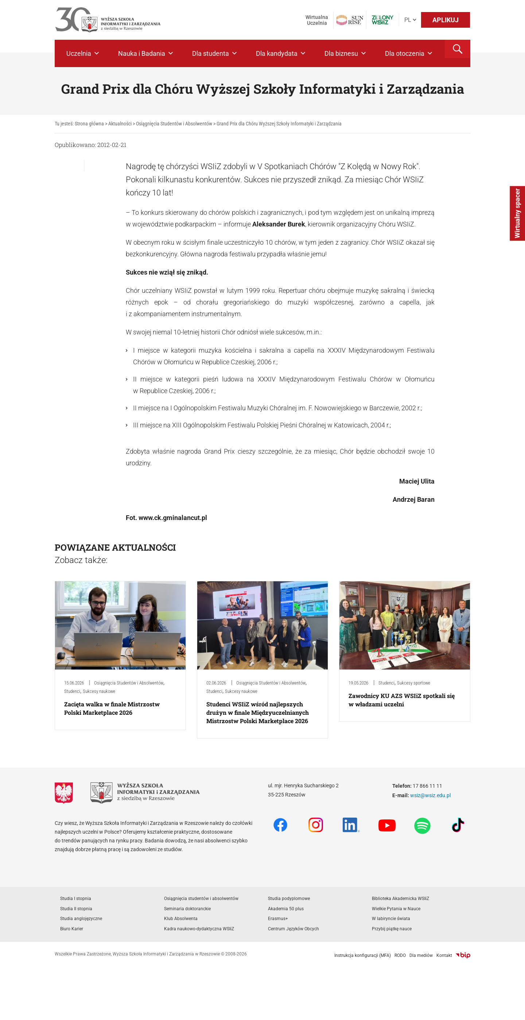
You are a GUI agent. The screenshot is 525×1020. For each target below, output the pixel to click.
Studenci (72, 691)
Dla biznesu (345, 53)
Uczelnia (83, 53)
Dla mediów (421, 955)
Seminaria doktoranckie (187, 908)
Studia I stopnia (75, 898)
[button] (457, 49)
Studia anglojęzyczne (81, 918)
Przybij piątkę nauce (392, 928)
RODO (400, 955)
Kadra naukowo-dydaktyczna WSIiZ (199, 928)
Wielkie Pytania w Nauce (396, 908)
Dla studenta (215, 53)
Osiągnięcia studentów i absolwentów (201, 898)
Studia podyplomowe (289, 898)
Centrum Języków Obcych (293, 928)
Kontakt (444, 955)
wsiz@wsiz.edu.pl (430, 795)
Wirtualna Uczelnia (317, 20)
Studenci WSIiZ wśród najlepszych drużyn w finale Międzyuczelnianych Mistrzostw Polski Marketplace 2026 (257, 712)
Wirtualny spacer (517, 213)
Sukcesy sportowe (413, 683)
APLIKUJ (445, 20)
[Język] (410, 20)
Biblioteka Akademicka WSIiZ (400, 898)
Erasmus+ (278, 918)
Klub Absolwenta (181, 918)
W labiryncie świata (391, 918)
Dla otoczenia (409, 53)
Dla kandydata (281, 53)
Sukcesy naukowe (99, 691)
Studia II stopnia (76, 908)
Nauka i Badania (146, 53)
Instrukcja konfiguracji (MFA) (362, 955)
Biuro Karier (71, 928)
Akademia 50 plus (286, 908)
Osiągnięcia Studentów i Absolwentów (128, 683)
